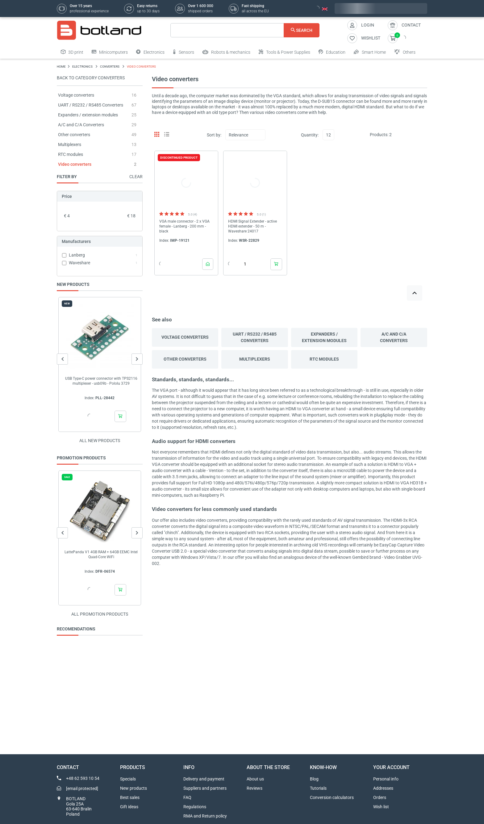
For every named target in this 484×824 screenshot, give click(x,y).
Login (367, 25)
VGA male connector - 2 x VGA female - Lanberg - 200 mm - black (184, 226)
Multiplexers (69, 144)
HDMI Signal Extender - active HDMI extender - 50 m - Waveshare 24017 (252, 226)
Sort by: (214, 134)
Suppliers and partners (205, 788)
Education (332, 52)
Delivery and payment (203, 778)
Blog (314, 778)
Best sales (130, 797)
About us (255, 778)
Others (404, 52)
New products (133, 788)
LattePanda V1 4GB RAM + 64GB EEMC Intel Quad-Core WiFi (101, 554)
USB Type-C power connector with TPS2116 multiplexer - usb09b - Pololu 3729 (101, 381)
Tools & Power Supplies (284, 52)
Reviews (254, 788)
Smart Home (370, 52)
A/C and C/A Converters (81, 124)
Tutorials (318, 788)
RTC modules (70, 154)
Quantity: (310, 134)
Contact (411, 25)
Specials (128, 778)
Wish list (381, 806)
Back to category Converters (91, 77)
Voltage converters (76, 95)
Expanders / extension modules (88, 114)
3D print (72, 52)
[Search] (244, 30)
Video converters (74, 164)
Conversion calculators (332, 797)
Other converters (74, 134)
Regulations (194, 806)
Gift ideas (129, 806)
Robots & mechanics (226, 52)
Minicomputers (110, 52)
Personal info (385, 778)
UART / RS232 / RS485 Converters (90, 104)
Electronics (150, 52)
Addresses (383, 788)
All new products (99, 440)
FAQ (187, 797)
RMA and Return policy (205, 816)
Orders (379, 797)
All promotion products (99, 614)
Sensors (183, 52)
